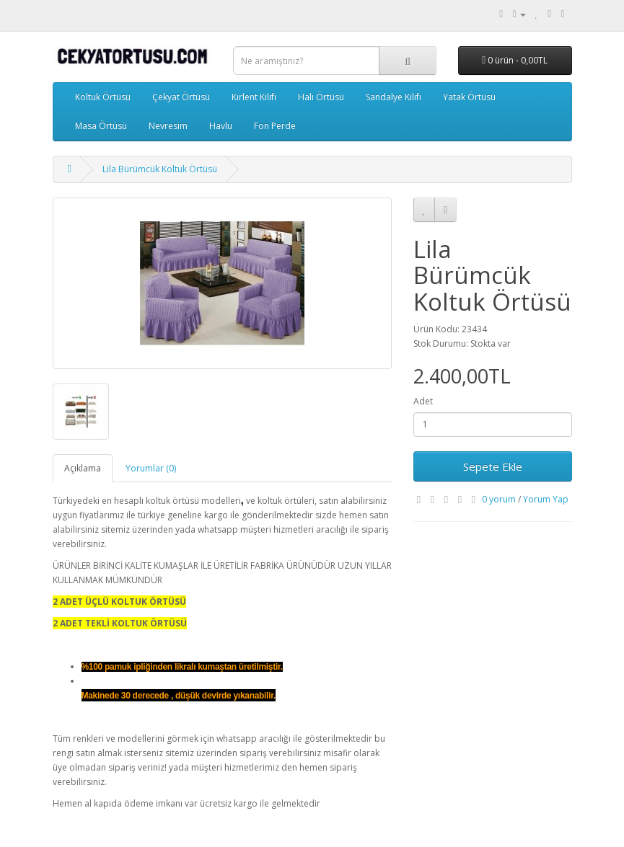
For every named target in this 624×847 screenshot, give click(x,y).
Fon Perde (275, 126)
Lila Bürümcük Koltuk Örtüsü (159, 169)
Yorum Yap (545, 499)
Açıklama (82, 468)
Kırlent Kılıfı (254, 97)
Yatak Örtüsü (469, 97)
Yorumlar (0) (151, 468)
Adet (423, 401)
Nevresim (168, 126)
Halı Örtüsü (321, 97)
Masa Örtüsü (101, 126)
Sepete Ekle (492, 466)
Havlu (220, 126)
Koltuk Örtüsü (103, 97)
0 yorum (499, 499)
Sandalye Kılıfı (393, 97)
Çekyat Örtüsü (181, 97)
